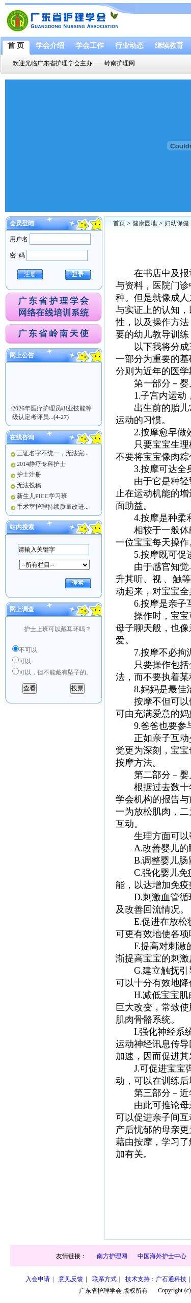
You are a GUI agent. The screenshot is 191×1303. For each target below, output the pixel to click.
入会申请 (37, 1279)
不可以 (28, 650)
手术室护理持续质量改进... (53, 506)
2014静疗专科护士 (41, 463)
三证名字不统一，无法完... (53, 453)
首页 (119, 223)
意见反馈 (71, 1279)
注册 (30, 274)
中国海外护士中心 (162, 1256)
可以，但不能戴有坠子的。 (55, 672)
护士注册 (29, 474)
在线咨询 (22, 437)
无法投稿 (29, 485)
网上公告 (22, 355)
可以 (25, 661)
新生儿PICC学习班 (42, 496)
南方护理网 (112, 1256)
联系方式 (104, 1279)
